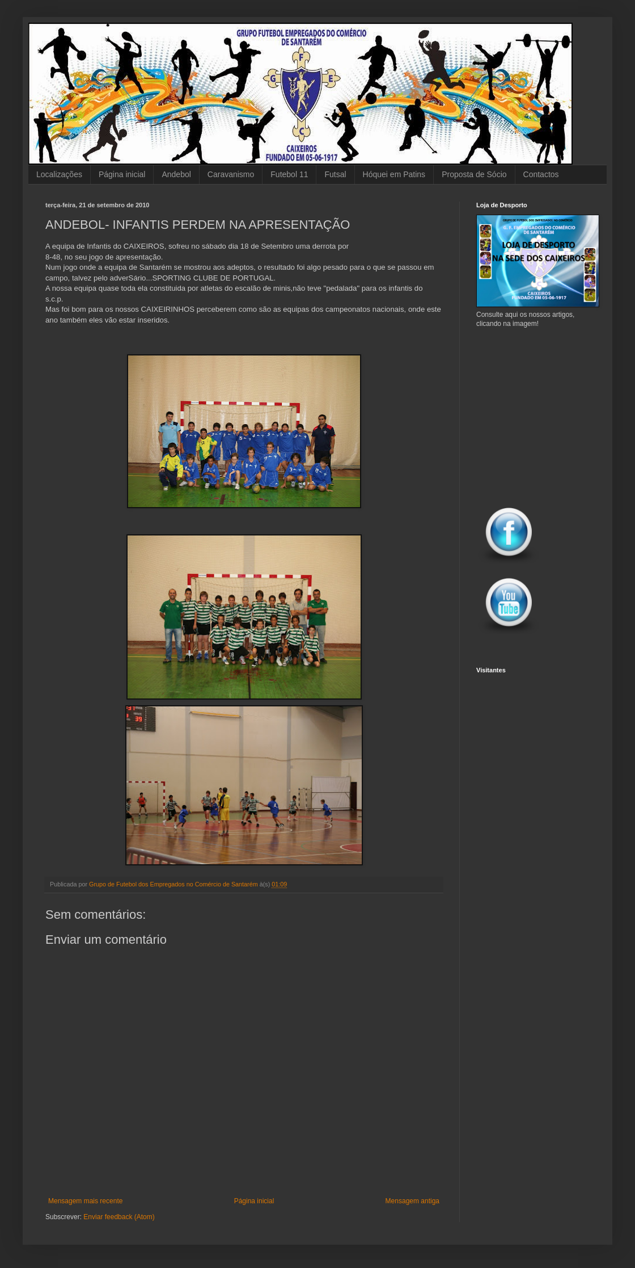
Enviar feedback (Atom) (118, 1217)
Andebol (176, 174)
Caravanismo (231, 174)
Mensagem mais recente (85, 1201)
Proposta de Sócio (474, 174)
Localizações (59, 174)
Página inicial (122, 174)
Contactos (541, 174)
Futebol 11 (289, 174)
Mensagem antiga (412, 1201)
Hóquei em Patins (394, 174)
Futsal (335, 174)
